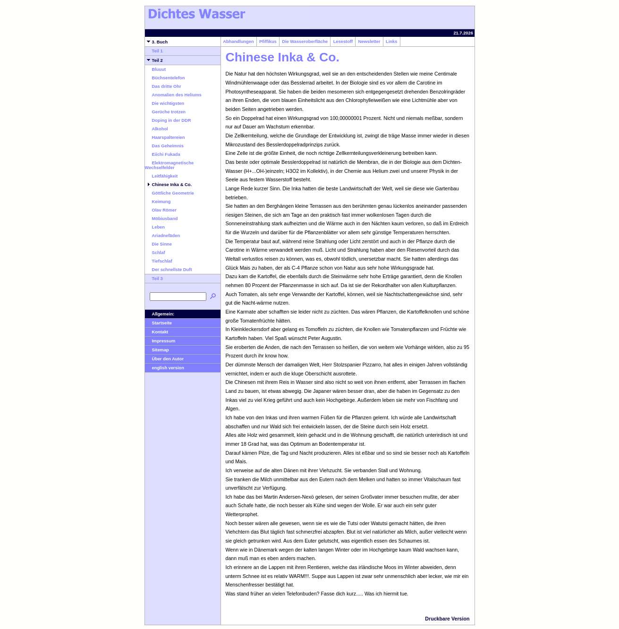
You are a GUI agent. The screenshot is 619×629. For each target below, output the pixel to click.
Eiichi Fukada (162, 154)
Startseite (158, 323)
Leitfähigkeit (161, 176)
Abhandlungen (238, 41)
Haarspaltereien (165, 137)
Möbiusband (161, 218)
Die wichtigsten (164, 103)
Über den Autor (164, 359)
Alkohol (156, 129)
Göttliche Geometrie (169, 193)
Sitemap (157, 350)
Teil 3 (154, 278)
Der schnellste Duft (168, 269)
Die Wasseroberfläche (305, 41)
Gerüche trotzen (165, 112)
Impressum (160, 341)
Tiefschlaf (158, 261)
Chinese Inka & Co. (168, 184)
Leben (155, 227)
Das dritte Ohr (163, 86)
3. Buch (156, 42)
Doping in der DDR (168, 120)
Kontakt (157, 332)
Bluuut (155, 69)
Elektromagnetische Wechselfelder (169, 165)
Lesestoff (343, 41)
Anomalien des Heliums (173, 95)
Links (391, 41)
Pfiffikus (268, 41)
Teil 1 (154, 51)
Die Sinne (158, 244)
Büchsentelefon (165, 78)
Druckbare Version (447, 618)
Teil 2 (154, 60)
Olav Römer (161, 210)
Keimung (158, 201)
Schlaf (155, 252)
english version (164, 368)
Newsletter (369, 41)
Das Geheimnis (164, 146)
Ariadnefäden (162, 235)
